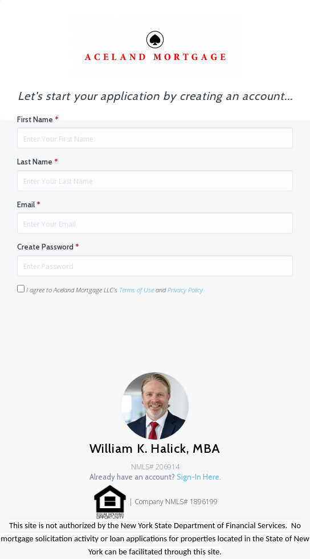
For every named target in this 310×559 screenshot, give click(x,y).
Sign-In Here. (199, 476)
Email (28, 204)
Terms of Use (136, 289)
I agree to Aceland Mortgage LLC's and (110, 289)
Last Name (37, 161)
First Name (38, 119)
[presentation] (103, 326)
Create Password (48, 246)
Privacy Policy (185, 289)
